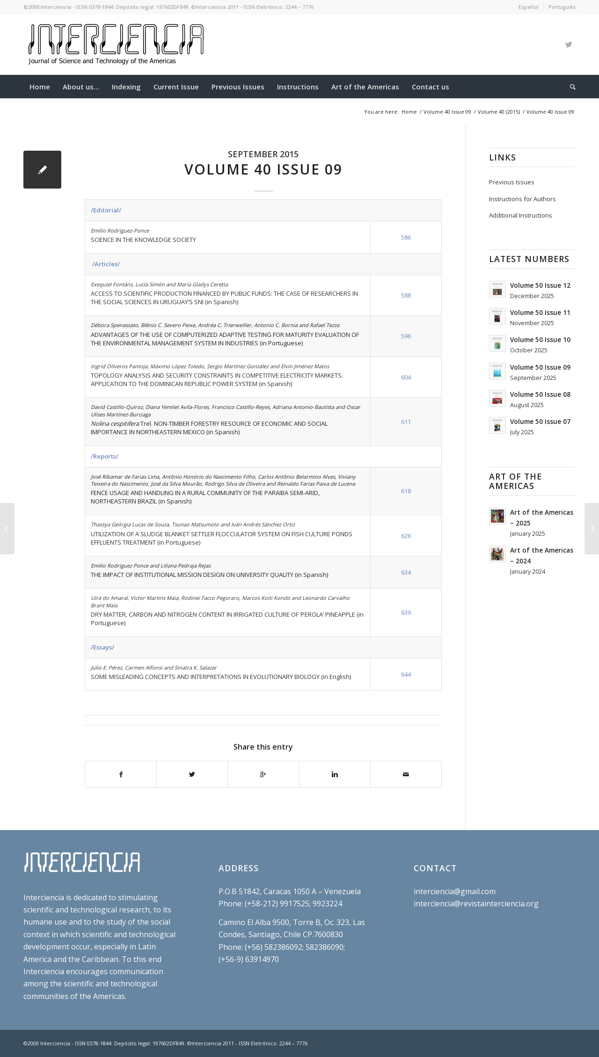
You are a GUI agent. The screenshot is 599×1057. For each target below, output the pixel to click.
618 (406, 491)
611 (406, 421)
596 (406, 336)
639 (406, 612)
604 (406, 377)
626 (406, 536)
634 (406, 572)
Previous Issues (511, 182)
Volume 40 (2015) (499, 111)
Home (409, 111)
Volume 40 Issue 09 (447, 111)
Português (562, 6)
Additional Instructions (520, 215)
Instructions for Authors (522, 199)
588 (406, 295)
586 (406, 237)
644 (406, 674)
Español (529, 6)
